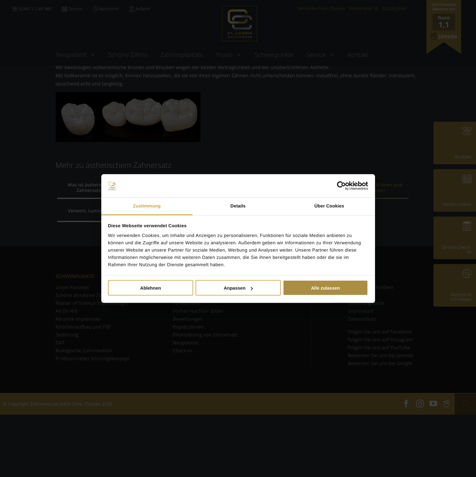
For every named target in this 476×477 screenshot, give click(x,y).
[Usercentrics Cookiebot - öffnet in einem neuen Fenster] (341, 185)
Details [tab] (238, 205)
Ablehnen (150, 288)
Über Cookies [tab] (329, 205)
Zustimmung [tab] (147, 205)
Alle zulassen (325, 288)
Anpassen (238, 288)
